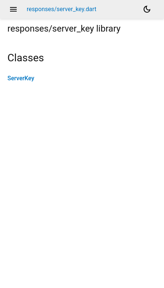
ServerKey (20, 78)
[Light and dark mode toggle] (147, 9)
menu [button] (13, 9)
